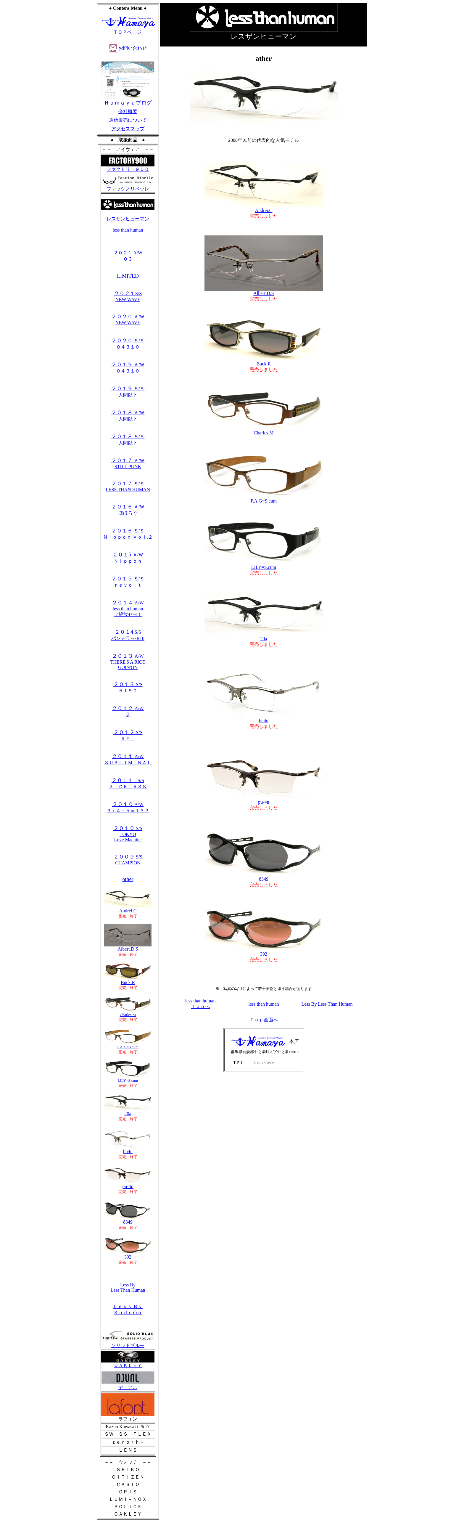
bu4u (128, 1149)
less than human (127, 229)
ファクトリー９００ (128, 169)
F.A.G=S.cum (263, 498)
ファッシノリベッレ (127, 186)
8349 (263, 877)
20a (263, 636)
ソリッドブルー (127, 1343)
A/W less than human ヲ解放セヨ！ (128, 608)
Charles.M (128, 1013)
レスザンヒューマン (128, 218)
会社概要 (127, 111)
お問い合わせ (132, 48)
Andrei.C (128, 908)
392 (263, 952)
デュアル (127, 1385)
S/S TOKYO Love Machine (127, 834)
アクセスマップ (127, 128)
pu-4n (128, 1184)
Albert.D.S (128, 946)
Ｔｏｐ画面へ (263, 1019)
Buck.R (128, 980)
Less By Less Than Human (127, 1287)
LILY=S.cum (128, 1079)
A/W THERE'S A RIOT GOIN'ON (127, 662)
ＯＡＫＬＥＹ (127, 1363)
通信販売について (128, 120)
